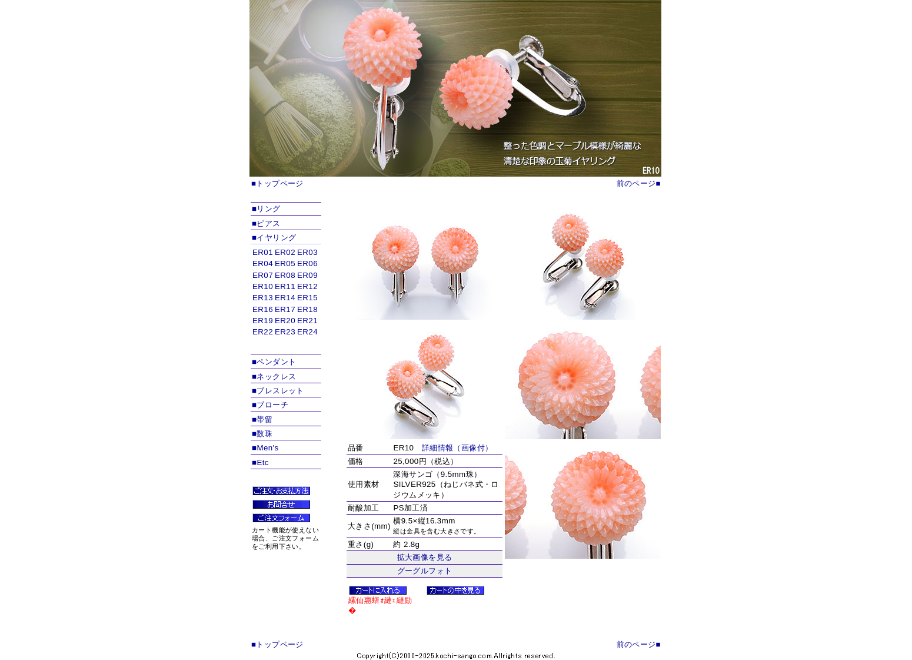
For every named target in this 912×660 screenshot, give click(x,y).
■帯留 (262, 419)
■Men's (265, 447)
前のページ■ (639, 183)
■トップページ (277, 183)
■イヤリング (274, 237)
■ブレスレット (278, 390)
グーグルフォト (424, 570)
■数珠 (262, 433)
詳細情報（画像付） (457, 447)
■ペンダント (274, 361)
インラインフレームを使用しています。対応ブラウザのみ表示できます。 (286, 300)
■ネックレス (274, 376)
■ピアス (266, 223)
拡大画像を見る (424, 557)
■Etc (260, 462)
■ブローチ (270, 404)
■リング (266, 208)
